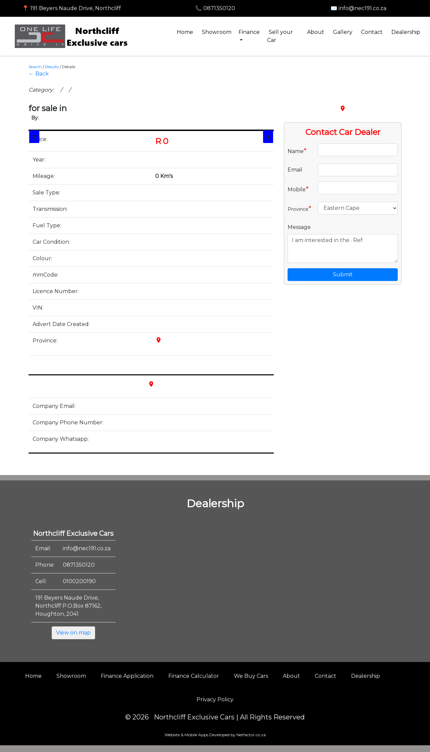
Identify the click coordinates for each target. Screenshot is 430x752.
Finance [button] (249, 32)
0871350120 (79, 565)
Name (297, 151)
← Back (39, 73)
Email (295, 170)
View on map (73, 632)
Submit (343, 274)
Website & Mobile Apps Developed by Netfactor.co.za (215, 734)
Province (299, 208)
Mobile (298, 189)
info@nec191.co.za (87, 548)
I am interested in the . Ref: (343, 248)
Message (299, 227)
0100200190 (79, 581)
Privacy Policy (215, 699)
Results (52, 66)
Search (35, 66)
